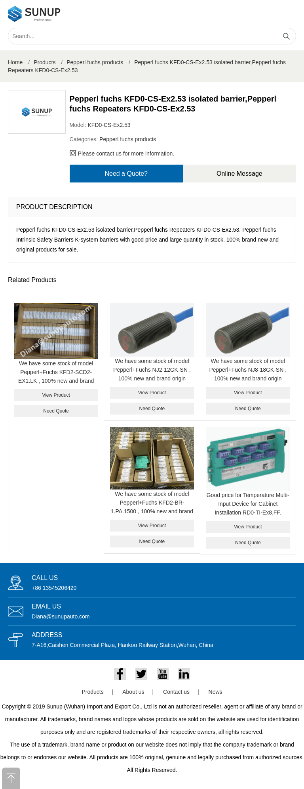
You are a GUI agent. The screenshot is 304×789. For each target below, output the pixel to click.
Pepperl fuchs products (94, 62)
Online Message (239, 173)
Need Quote (56, 411)
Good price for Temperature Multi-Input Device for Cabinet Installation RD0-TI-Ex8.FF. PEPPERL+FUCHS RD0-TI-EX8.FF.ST (248, 512)
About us (133, 692)
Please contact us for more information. (126, 153)
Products (44, 62)
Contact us (176, 692)
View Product (56, 395)
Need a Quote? (126, 173)
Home (15, 62)
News (215, 692)
